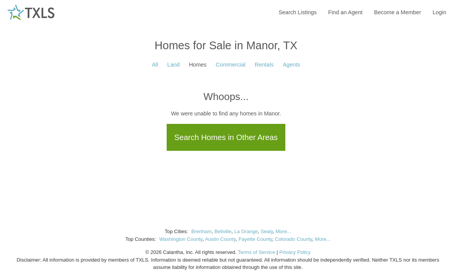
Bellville (222, 231)
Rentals (264, 65)
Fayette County (255, 239)
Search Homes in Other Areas (226, 137)
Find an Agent (345, 12)
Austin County (220, 239)
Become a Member (397, 12)
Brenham (201, 231)
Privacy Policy (294, 252)
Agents (291, 65)
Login (439, 12)
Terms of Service (256, 252)
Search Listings (297, 12)
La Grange (246, 231)
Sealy (267, 231)
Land (173, 65)
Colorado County (293, 239)
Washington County (180, 239)
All (155, 65)
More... (283, 231)
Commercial (230, 65)
